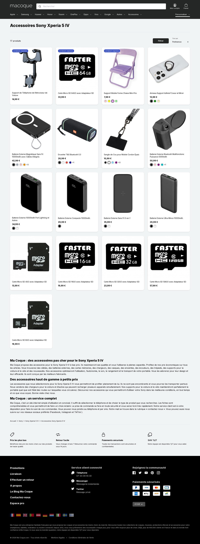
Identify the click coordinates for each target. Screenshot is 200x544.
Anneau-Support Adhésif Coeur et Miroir (167, 93)
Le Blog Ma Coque (21, 491)
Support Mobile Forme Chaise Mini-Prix (120, 93)
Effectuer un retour (22, 479)
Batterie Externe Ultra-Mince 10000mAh (166, 218)
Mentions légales (58, 538)
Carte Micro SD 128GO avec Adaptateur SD (168, 282)
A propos (16, 485)
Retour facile (62, 440)
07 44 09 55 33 (83, 476)
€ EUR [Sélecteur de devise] (139, 504)
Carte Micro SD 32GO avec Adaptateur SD (121, 282)
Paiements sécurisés (112, 440)
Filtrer (161, 41)
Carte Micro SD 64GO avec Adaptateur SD (76, 93)
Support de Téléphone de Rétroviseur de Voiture (29, 94)
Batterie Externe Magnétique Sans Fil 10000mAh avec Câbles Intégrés (27, 155)
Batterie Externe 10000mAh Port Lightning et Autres (30, 219)
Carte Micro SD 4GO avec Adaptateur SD (29, 282)
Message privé (83, 492)
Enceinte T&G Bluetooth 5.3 (69, 154)
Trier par (175, 38)
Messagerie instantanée (87, 484)
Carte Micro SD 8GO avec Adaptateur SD (29, 340)
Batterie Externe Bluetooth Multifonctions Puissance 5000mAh (167, 155)
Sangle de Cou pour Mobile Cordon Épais (121, 154)
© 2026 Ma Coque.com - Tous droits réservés (28, 538)
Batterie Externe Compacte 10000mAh (74, 218)
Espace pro (17, 503)
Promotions (17, 468)
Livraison (15, 473)
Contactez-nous (20, 497)
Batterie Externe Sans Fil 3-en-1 (117, 218)
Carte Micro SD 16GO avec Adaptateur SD (75, 282)
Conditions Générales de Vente (81, 538)
